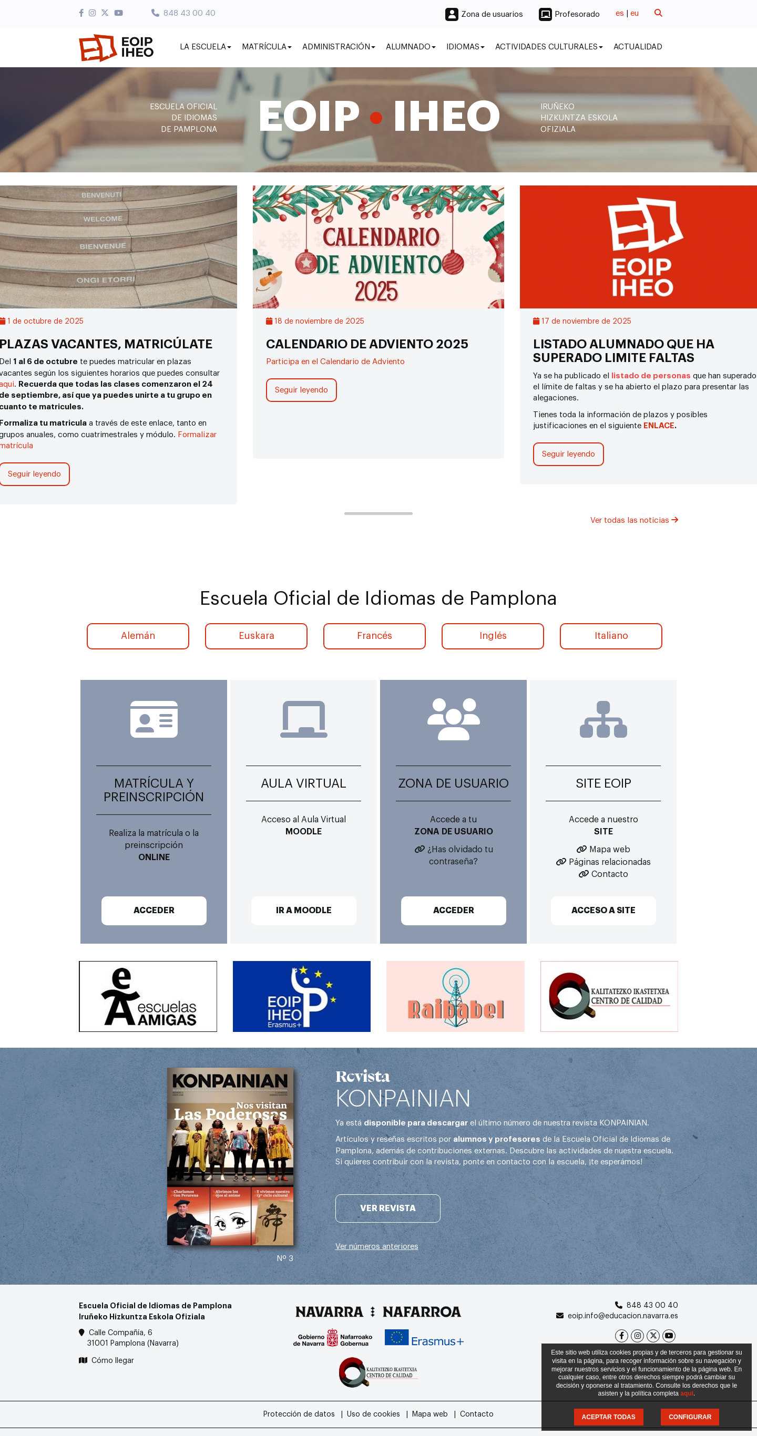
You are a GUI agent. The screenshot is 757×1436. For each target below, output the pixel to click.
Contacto (609, 874)
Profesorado (577, 14)
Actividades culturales (549, 47)
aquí (686, 1393)
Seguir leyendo (301, 390)
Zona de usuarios (492, 14)
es (620, 13)
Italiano (611, 635)
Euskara (256, 635)
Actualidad (637, 47)
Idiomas (465, 47)
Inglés (493, 635)
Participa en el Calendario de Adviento (335, 362)
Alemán (138, 635)
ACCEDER (154, 910)
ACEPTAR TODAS (609, 1417)
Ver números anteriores (376, 1247)
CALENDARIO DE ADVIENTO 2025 (367, 344)
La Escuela (205, 47)
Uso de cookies (373, 1414)
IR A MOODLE (304, 910)
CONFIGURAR (690, 1417)
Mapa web (609, 849)
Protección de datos (299, 1414)
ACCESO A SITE (603, 910)
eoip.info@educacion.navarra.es (623, 1316)
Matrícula (267, 47)
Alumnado (411, 47)
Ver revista (388, 1208)
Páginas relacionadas (610, 862)
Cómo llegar (112, 1361)
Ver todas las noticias (634, 520)
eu (634, 13)
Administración (338, 47)
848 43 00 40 (183, 13)
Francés (374, 635)
